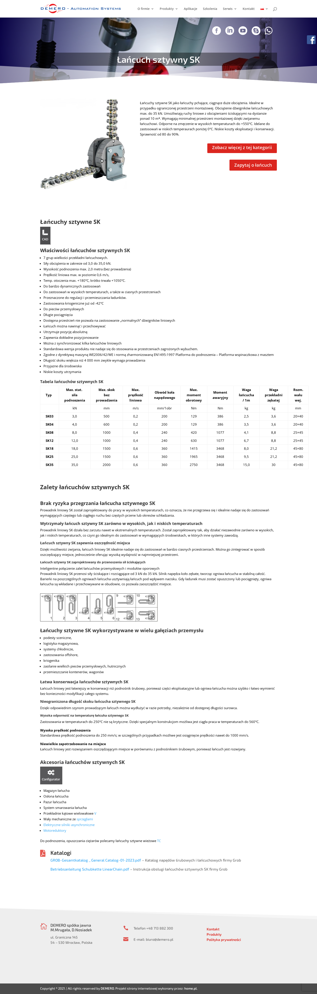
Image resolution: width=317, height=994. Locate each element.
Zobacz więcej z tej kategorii (242, 147)
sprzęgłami (85, 819)
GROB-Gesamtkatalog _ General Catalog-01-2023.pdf (95, 860)
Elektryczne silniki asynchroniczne (69, 825)
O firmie (144, 9)
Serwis (228, 9)
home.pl (190, 988)
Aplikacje (190, 9)
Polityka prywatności (224, 939)
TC (159, 841)
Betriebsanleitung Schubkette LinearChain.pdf (89, 869)
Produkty (167, 9)
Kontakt (249, 9)
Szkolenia (210, 9)
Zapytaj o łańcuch (253, 165)
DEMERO (107, 988)
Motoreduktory (54, 830)
